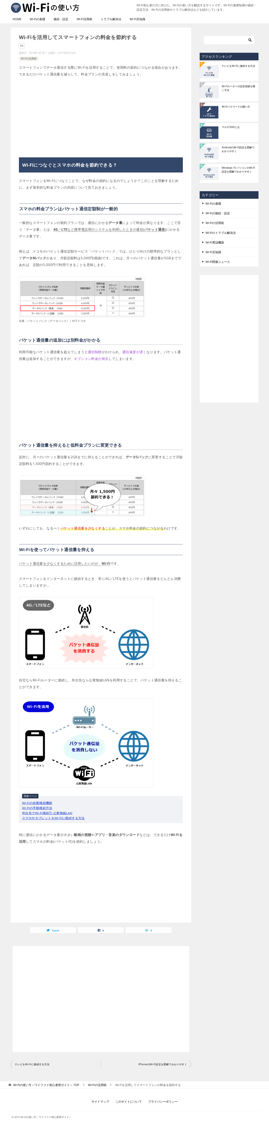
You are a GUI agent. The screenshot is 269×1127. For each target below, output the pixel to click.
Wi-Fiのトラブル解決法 (221, 233)
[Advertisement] (101, 115)
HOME (17, 19)
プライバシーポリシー (163, 1101)
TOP (46, 1085)
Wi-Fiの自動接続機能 (37, 803)
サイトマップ (100, 1101)
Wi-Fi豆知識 (137, 19)
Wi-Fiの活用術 (29, 58)
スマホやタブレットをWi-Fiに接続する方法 (53, 818)
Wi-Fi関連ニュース (218, 262)
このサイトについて (128, 1101)
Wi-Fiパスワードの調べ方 (236, 106)
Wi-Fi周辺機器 (215, 242)
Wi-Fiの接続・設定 (218, 213)
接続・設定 (61, 19)
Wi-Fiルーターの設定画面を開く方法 (238, 88)
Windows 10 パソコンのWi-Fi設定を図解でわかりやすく (238, 169)
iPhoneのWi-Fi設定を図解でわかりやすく (162, 1064)
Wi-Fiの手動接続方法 (37, 808)
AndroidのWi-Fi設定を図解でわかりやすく (238, 149)
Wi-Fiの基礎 (37, 19)
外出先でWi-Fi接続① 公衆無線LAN (47, 813)
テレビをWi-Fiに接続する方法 (32, 1064)
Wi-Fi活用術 (84, 19)
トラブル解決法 (111, 19)
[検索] (229, 40)
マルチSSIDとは (231, 127)
